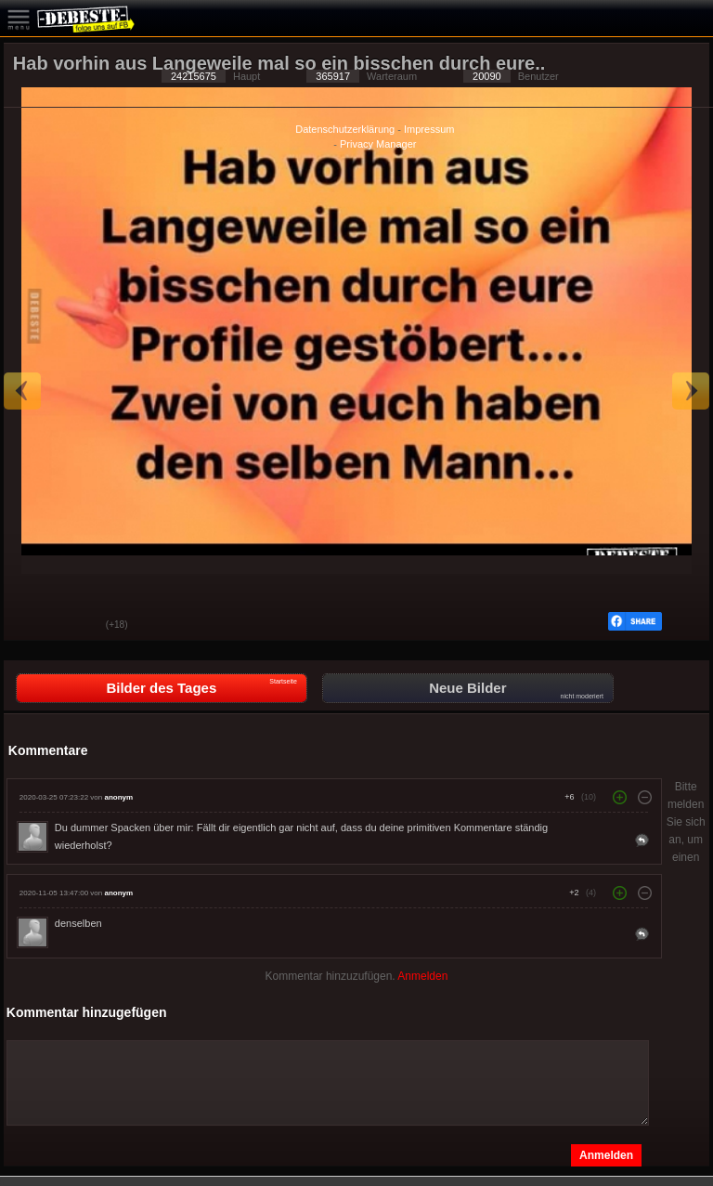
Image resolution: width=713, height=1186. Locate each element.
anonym (118, 797)
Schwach (78, 626)
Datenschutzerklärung (345, 129)
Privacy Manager (378, 144)
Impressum (429, 129)
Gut (31, 626)
